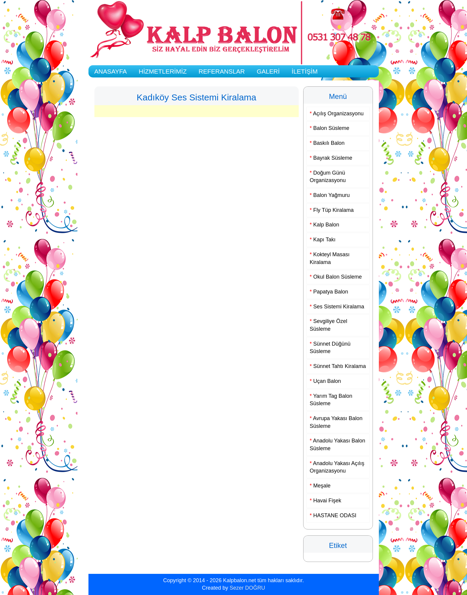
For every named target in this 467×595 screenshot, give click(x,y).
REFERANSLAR (222, 71)
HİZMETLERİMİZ (163, 71)
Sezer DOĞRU (247, 588)
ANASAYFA (110, 71)
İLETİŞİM (305, 71)
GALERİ (268, 71)
